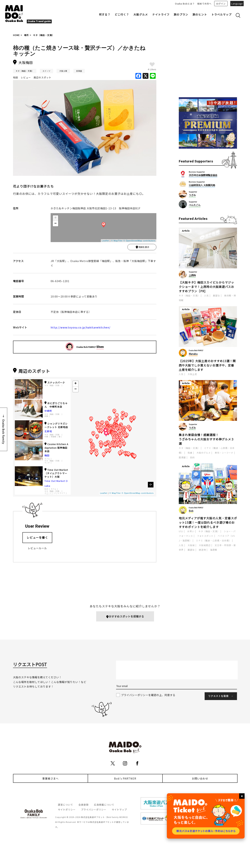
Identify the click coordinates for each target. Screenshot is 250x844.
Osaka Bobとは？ (185, 3)
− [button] (55, 223)
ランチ (47, 463)
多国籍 (53, 438)
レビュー (26, 77)
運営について (65, 805)
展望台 (216, 295)
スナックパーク (54, 383)
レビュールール (37, 549)
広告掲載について (104, 805)
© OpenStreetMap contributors (139, 241)
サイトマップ (119, 809)
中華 (46, 438)
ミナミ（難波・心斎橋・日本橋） (213, 540)
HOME (16, 35)
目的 (192, 457)
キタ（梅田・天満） (43, 35)
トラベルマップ (221, 14)
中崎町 (48, 411)
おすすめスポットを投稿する (125, 616)
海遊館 (213, 549)
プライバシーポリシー (93, 809)
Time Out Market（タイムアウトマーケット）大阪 (56, 474)
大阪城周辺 (205, 545)
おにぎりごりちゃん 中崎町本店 (56, 405)
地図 (15, 77)
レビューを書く (37, 538)
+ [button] (55, 218)
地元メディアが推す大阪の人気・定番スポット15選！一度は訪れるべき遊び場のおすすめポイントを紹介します (208, 522)
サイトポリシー (67, 809)
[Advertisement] (208, 65)
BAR (46, 490)
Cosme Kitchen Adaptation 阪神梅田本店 (56, 448)
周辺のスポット (42, 77)
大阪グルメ (140, 14)
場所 (26, 35)
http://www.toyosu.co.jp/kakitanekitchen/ (80, 328)
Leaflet (105, 241)
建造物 (202, 549)
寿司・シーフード (224, 452)
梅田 (47, 456)
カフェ (47, 459)
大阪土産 (63, 71)
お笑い (190, 531)
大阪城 (191, 545)
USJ (181, 531)
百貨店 (79, 71)
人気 (206, 295)
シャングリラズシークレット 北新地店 (56, 426)
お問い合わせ (200, 778)
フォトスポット (205, 535)
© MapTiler (117, 241)
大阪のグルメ (203, 452)
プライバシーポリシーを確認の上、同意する (148, 695)
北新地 (48, 432)
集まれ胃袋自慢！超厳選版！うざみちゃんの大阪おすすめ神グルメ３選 (206, 439)
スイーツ (46, 71)
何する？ (104, 14)
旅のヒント (200, 14)
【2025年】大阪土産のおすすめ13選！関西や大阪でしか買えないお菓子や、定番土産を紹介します (207, 365)
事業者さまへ (50, 778)
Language (237, 3)
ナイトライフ (161, 14)
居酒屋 (182, 457)
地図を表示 (142, 247)
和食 (46, 417)
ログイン (221, 3)
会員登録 (83, 805)
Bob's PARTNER (125, 778)
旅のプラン (181, 14)
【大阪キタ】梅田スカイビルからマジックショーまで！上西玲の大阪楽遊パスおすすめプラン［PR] (206, 286)
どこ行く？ (122, 14)
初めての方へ (204, 3)
